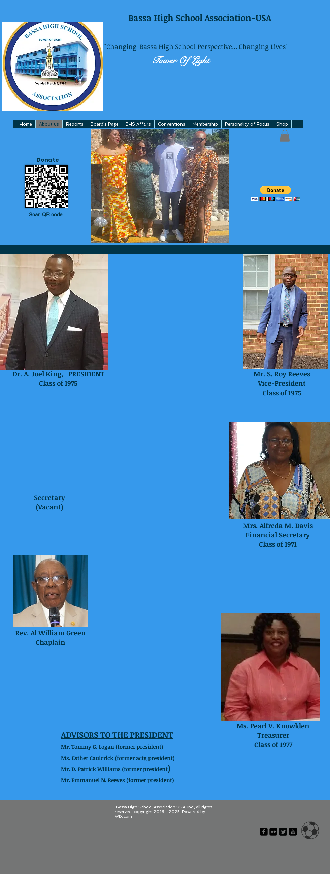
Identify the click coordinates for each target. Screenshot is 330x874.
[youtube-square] (293, 832)
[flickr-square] (273, 832)
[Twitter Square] (283, 832)
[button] (160, 186)
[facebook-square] (264, 832)
